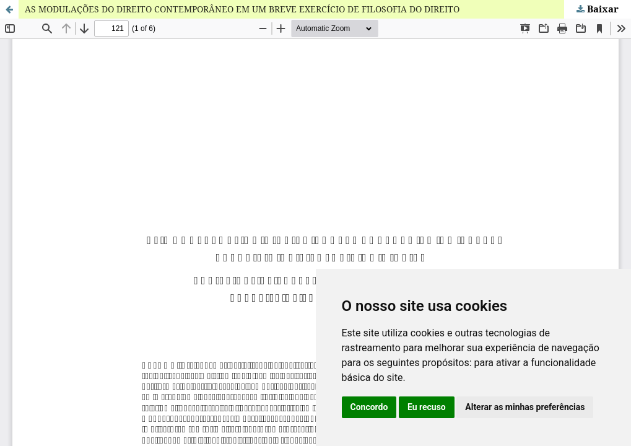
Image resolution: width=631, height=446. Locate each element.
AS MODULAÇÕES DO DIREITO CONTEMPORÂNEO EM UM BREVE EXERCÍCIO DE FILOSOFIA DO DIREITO (242, 9)
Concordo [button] (369, 407)
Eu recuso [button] (426, 407)
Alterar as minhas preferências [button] (525, 407)
